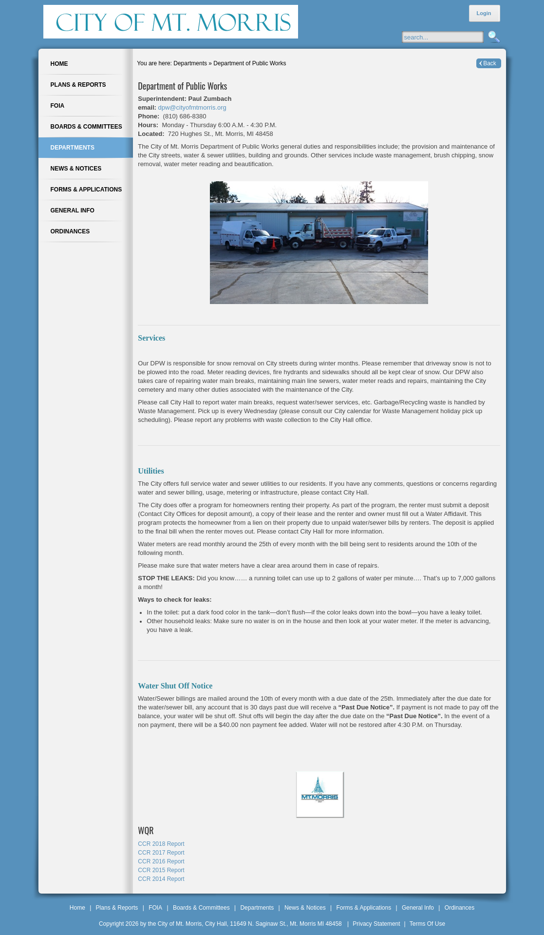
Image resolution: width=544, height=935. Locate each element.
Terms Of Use (427, 923)
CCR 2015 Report (161, 870)
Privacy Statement (376, 923)
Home (77, 907)
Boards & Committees (201, 907)
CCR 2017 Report (161, 852)
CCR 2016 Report (161, 861)
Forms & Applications (363, 907)
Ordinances (459, 907)
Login (484, 13)
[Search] (452, 37)
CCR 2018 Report (161, 843)
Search (492, 37)
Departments (257, 907)
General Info (418, 907)
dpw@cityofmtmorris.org (192, 107)
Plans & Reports (117, 907)
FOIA (155, 907)
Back (489, 63)
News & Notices (305, 907)
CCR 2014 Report (161, 879)
